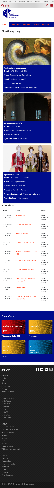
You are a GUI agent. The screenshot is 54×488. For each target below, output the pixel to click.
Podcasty (5, 389)
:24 (3, 381)
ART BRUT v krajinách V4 (24, 225)
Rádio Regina (6, 401)
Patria (4, 409)
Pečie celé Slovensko (25, 1)
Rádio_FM (5, 407)
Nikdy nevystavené (22, 234)
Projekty (4, 469)
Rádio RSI (5, 412)
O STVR (4, 424)
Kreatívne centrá (7, 446)
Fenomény (40, 328)
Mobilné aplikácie (8, 392)
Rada (3, 441)
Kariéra (4, 438)
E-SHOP (45, 1)
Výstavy (4, 24)
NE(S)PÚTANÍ (20, 216)
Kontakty (45, 24)
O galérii (36, 24)
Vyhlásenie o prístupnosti (11, 449)
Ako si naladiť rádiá (8, 427)
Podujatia (26, 24)
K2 (40, 348)
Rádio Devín (6, 404)
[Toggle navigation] (51, 5)
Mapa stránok (6, 461)
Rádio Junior (6, 418)
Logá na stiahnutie (8, 464)
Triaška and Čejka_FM (13, 328)
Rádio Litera (6, 415)
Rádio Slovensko (8, 398)
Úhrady (4, 443)
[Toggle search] (47, 5)
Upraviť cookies (7, 475)
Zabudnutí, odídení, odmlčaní (26, 242)
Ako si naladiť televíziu (10, 430)
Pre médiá (5, 467)
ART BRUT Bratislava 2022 (25, 269)
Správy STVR (7, 1)
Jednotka (5, 375)
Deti (15, 1)
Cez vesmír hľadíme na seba (26, 260)
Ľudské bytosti (21, 287)
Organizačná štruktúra (9, 432)
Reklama (5, 458)
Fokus (13, 348)
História (37, 1)
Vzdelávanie (15, 24)
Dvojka (4, 378)
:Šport (4, 383)
